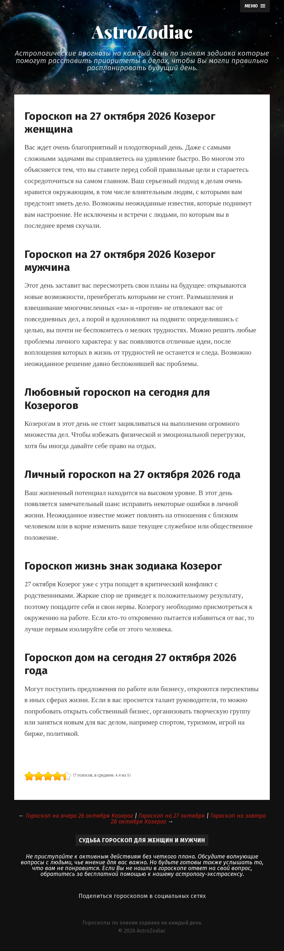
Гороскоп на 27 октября (172, 815)
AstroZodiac (142, 31)
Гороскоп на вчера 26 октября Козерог (79, 815)
